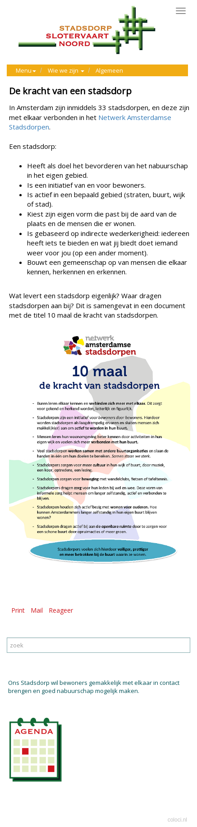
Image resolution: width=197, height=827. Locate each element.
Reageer (61, 610)
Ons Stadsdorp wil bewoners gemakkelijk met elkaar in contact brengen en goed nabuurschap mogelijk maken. (93, 687)
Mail (37, 610)
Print (18, 610)
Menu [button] (26, 70)
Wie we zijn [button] (66, 70)
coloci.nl (177, 820)
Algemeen (109, 70)
